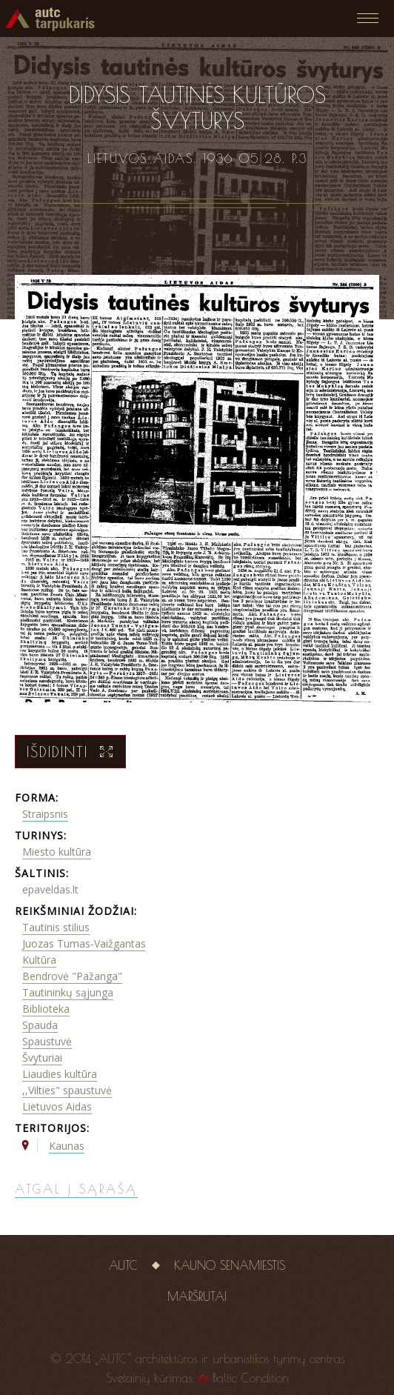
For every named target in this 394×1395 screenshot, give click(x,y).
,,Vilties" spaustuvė (67, 1090)
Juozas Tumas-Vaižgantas (84, 943)
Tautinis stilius (56, 927)
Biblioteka (46, 1009)
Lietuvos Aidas (57, 1106)
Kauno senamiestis (229, 1265)
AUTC (123, 1265)
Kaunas (66, 1146)
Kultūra (39, 960)
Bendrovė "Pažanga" (72, 976)
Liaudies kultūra (59, 1074)
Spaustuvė (47, 1041)
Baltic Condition (251, 1378)
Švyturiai (42, 1058)
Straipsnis (45, 814)
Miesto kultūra (56, 852)
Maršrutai (197, 1296)
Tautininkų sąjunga (67, 992)
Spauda (40, 1025)
